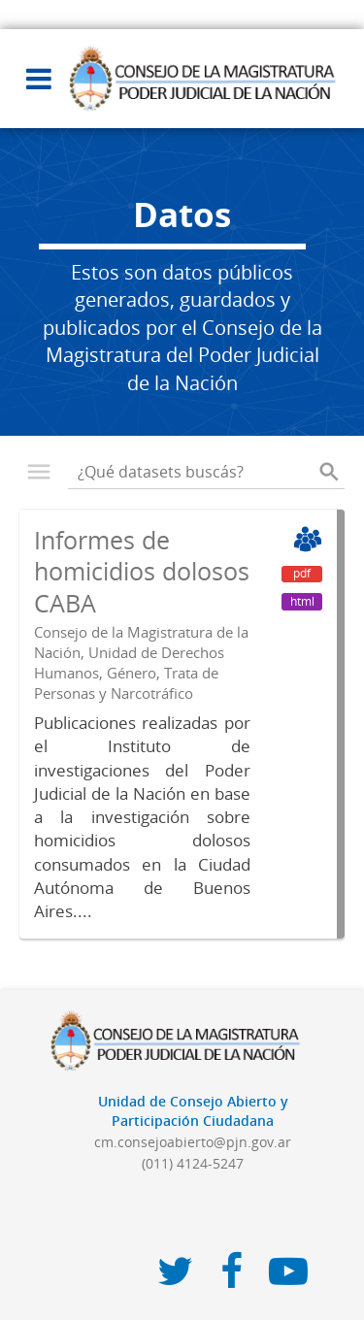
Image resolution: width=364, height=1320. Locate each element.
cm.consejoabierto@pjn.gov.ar (192, 1142)
